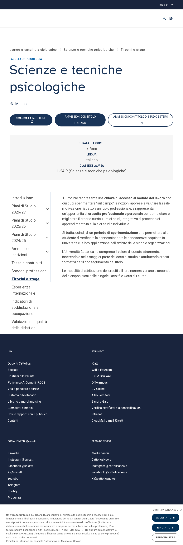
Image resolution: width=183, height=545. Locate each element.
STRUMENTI (98, 351)
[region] (91, 524)
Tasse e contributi (27, 263)
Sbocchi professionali (30, 271)
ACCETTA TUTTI (165, 517)
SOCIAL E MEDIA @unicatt (22, 441)
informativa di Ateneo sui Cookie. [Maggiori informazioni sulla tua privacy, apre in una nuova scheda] (63, 541)
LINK (10, 351)
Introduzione (22, 198)
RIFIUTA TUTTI (165, 527)
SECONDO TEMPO (101, 441)
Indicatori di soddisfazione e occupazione (25, 307)
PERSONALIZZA (165, 537)
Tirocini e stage (26, 279)
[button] (164, 18)
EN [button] (171, 18)
